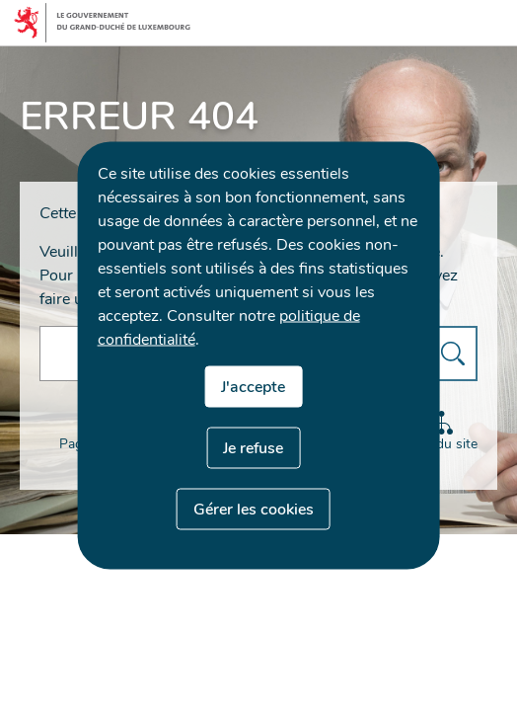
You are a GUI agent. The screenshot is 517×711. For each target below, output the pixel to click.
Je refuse (253, 448)
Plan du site (445, 431)
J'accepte (253, 387)
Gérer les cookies (253, 509)
